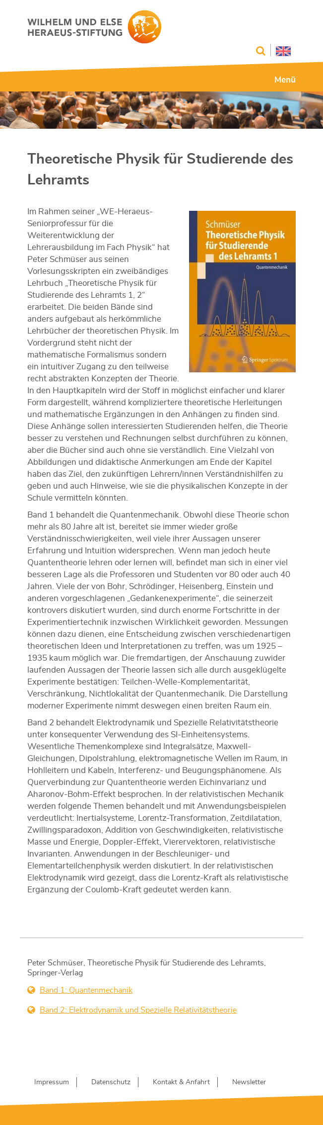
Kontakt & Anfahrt (181, 1082)
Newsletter (249, 1082)
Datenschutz (110, 1082)
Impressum (51, 1082)
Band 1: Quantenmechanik (86, 990)
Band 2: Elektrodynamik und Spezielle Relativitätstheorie (138, 1010)
